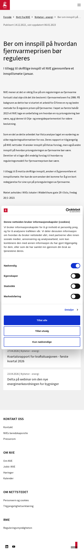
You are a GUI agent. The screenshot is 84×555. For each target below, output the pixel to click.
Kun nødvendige (42, 341)
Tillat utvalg (42, 331)
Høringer (8, 472)
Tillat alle (42, 320)
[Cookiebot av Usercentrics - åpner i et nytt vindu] (65, 210)
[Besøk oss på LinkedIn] (6, 547)
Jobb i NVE (9, 466)
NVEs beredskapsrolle (15, 433)
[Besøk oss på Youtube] (13, 547)
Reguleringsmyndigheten (17, 527)
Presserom (9, 438)
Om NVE (8, 460)
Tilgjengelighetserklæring (18, 506)
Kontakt (8, 427)
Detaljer (69, 309)
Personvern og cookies (16, 500)
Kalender (8, 478)
